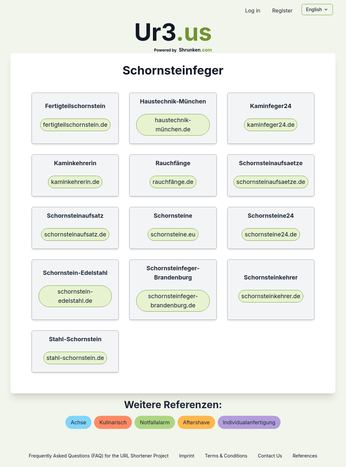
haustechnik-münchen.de (173, 125)
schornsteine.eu (173, 234)
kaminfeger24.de (270, 124)
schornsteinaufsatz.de (75, 234)
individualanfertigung (249, 422)
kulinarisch (113, 422)
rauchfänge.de (173, 181)
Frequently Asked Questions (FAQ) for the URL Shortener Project (98, 455)
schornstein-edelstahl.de (75, 296)
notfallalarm (155, 422)
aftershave (196, 422)
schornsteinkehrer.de (271, 296)
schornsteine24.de (271, 234)
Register (282, 10)
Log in (252, 10)
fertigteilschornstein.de (75, 124)
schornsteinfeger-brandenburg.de (173, 301)
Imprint (186, 455)
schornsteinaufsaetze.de (271, 181)
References (305, 455)
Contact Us (270, 455)
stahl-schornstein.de (75, 357)
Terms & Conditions (226, 455)
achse (78, 422)
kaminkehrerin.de (75, 181)
